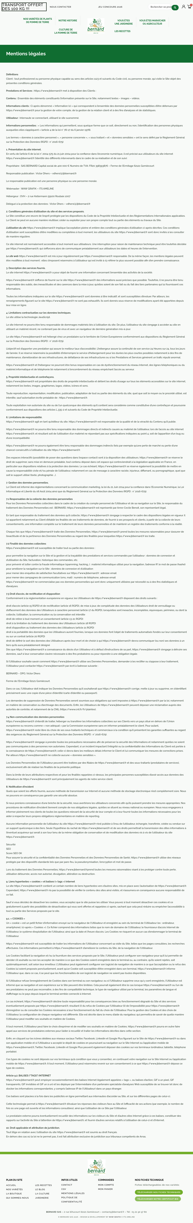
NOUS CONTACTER (60, 7)
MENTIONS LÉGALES (73, 1193)
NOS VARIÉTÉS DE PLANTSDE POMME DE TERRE (37, 20)
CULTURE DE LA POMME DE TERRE (65, 31)
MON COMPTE (106, 1185)
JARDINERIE (42, 1197)
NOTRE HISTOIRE (68, 20)
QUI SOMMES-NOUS (17, 1197)
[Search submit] (175, 6)
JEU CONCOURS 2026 (110, 7)
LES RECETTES (122, 31)
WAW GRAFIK (115, 1216)
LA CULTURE (42, 1193)
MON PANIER (105, 1189)
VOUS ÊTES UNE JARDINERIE (124, 22)
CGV (63, 1189)
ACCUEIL (11, 1185)
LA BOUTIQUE (14, 1193)
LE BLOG (40, 1189)
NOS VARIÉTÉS (14, 1189)
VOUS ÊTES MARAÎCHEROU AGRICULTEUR (152, 22)
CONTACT (66, 1185)
